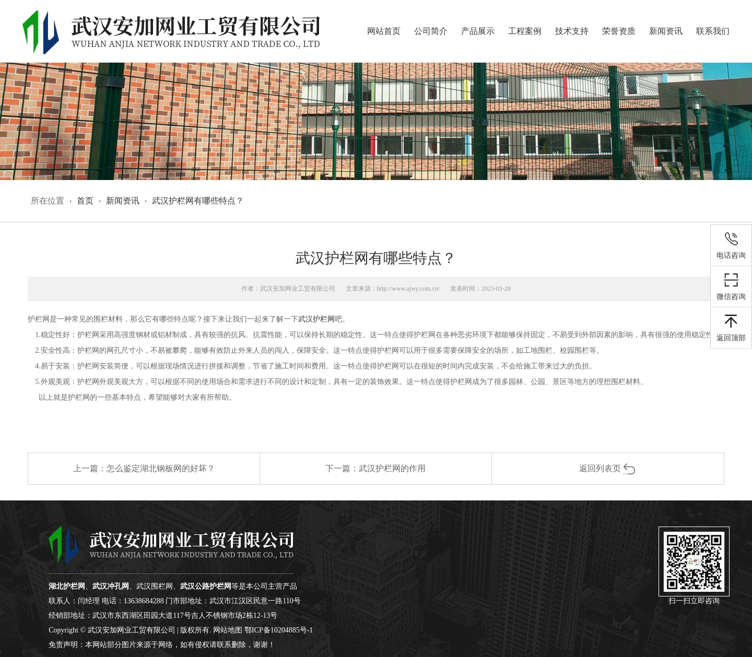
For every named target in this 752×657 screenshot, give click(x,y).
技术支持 (572, 31)
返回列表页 (607, 468)
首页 (85, 200)
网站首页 (384, 31)
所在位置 (47, 200)
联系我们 (713, 31)
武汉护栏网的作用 (392, 468)
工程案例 (525, 31)
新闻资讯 (666, 31)
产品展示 (478, 31)
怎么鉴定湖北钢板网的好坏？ (161, 468)
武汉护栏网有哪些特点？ (198, 200)
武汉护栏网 (316, 319)
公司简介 (431, 31)
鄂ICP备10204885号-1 (278, 630)
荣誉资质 (619, 31)
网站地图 (227, 630)
